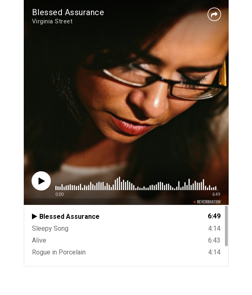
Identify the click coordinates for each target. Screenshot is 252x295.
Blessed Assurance (68, 12)
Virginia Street (52, 21)
